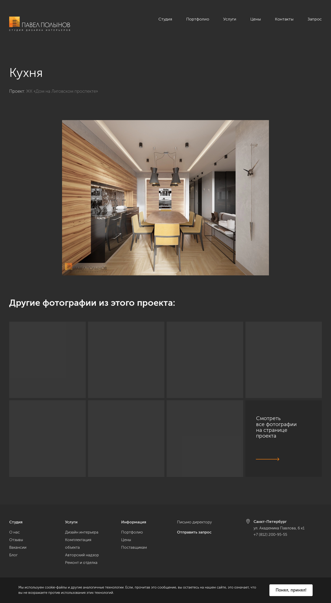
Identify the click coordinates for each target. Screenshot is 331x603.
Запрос (315, 19)
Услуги (229, 19)
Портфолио (197, 19)
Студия (165, 19)
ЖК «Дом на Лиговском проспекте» (62, 86)
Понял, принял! (291, 590)
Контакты (284, 19)
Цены (255, 19)
